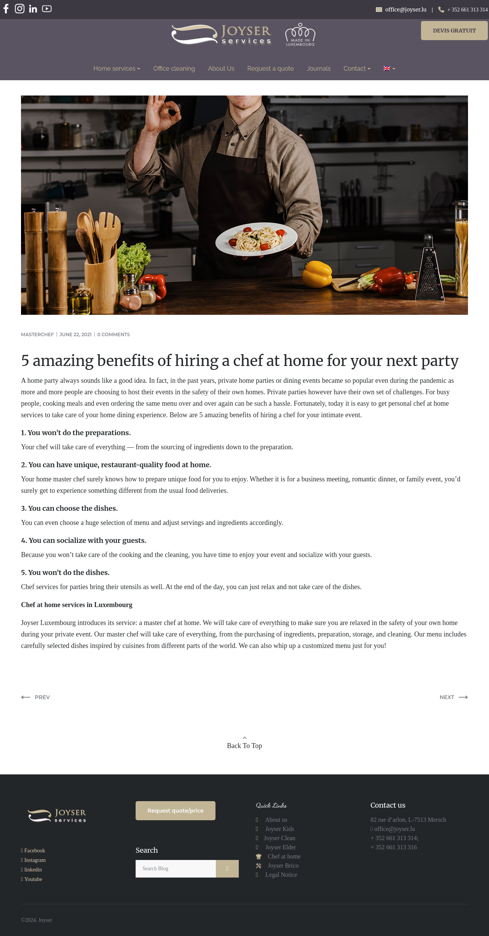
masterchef (37, 334)
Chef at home (283, 856)
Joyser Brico (282, 865)
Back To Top (244, 746)
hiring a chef (278, 415)
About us (275, 819)
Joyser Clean (279, 838)
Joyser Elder (281, 847)
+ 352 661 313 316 (394, 847)
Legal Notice (281, 874)
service (126, 623)
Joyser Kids (280, 829)
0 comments (113, 334)
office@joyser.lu (394, 829)
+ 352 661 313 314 (467, 10)
